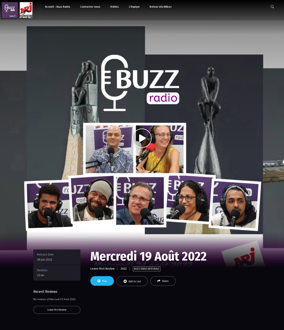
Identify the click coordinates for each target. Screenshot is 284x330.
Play (102, 281)
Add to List (132, 281)
